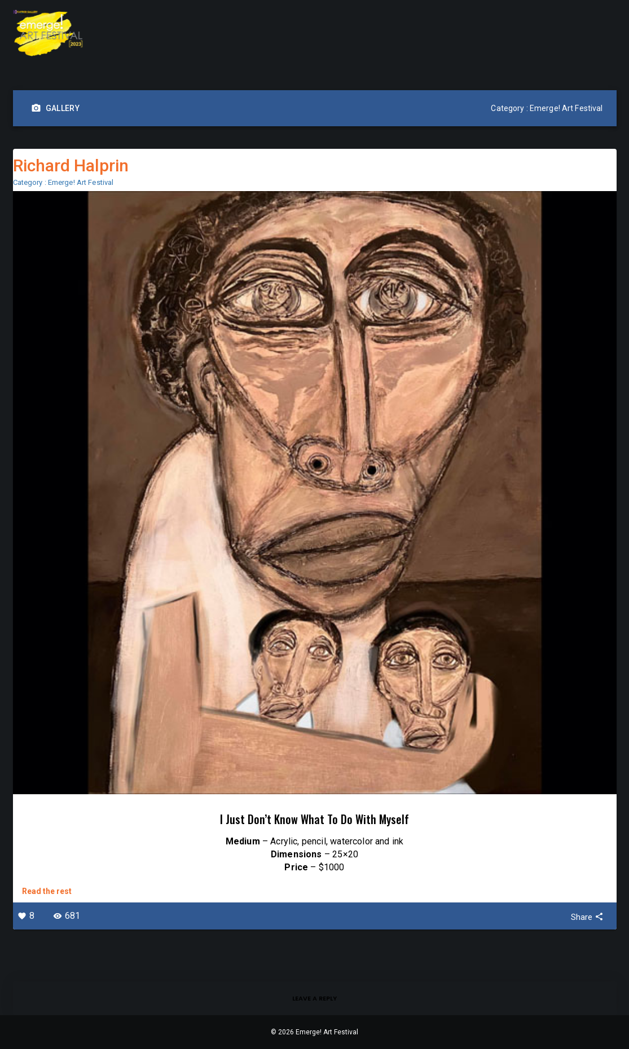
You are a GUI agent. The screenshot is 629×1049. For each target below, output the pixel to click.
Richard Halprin (71, 165)
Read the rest (47, 891)
